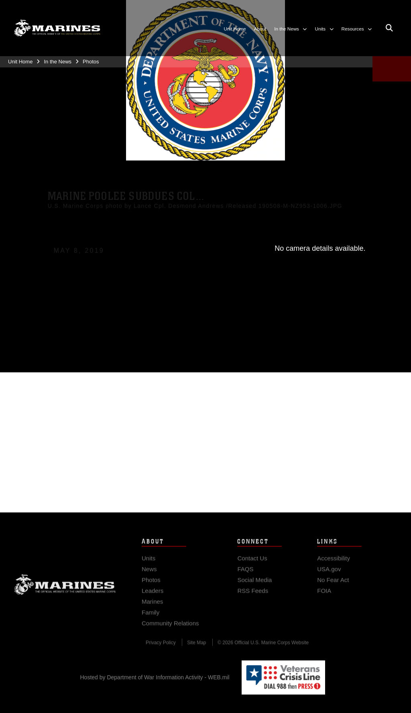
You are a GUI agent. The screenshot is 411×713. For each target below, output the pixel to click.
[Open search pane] (389, 28)
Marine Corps (65, 591)
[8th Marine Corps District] (57, 28)
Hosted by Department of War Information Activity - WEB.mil (155, 677)
